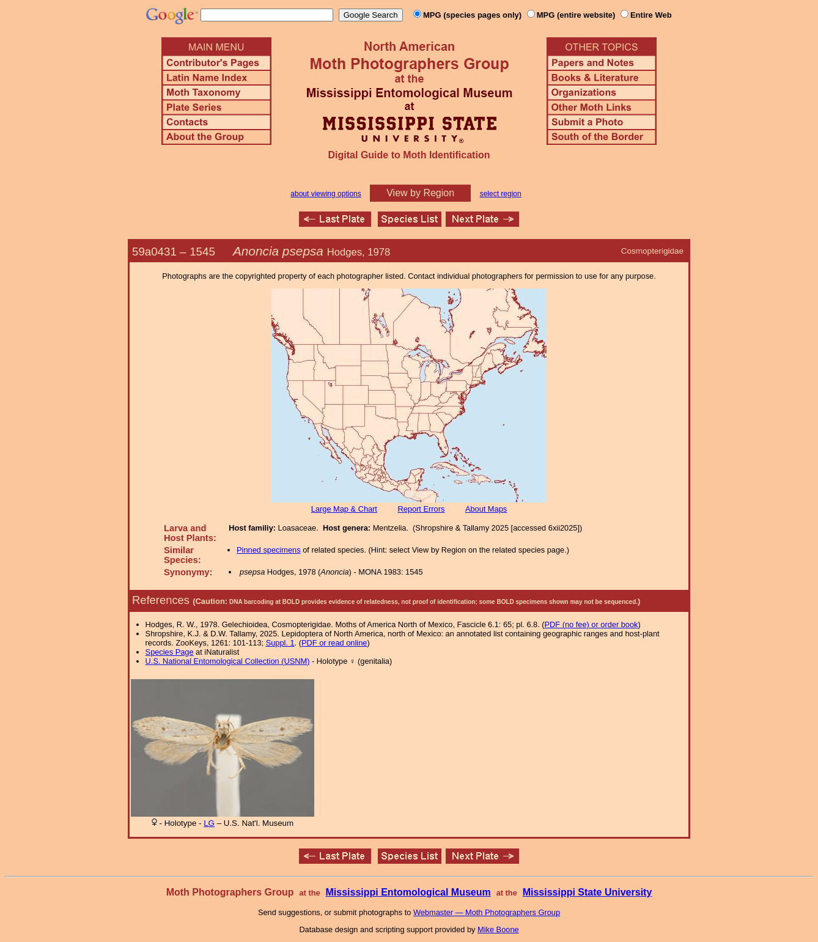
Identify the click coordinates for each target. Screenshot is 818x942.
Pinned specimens (269, 549)
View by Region (420, 193)
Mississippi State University (587, 892)
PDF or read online (334, 642)
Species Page (170, 652)
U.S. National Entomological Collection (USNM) (228, 661)
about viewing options (325, 194)
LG (209, 823)
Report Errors (421, 508)
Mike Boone (498, 929)
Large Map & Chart (344, 508)
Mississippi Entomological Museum (407, 892)
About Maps (486, 508)
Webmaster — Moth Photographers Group (486, 912)
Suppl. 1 (280, 642)
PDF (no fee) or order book (591, 624)
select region (500, 194)
